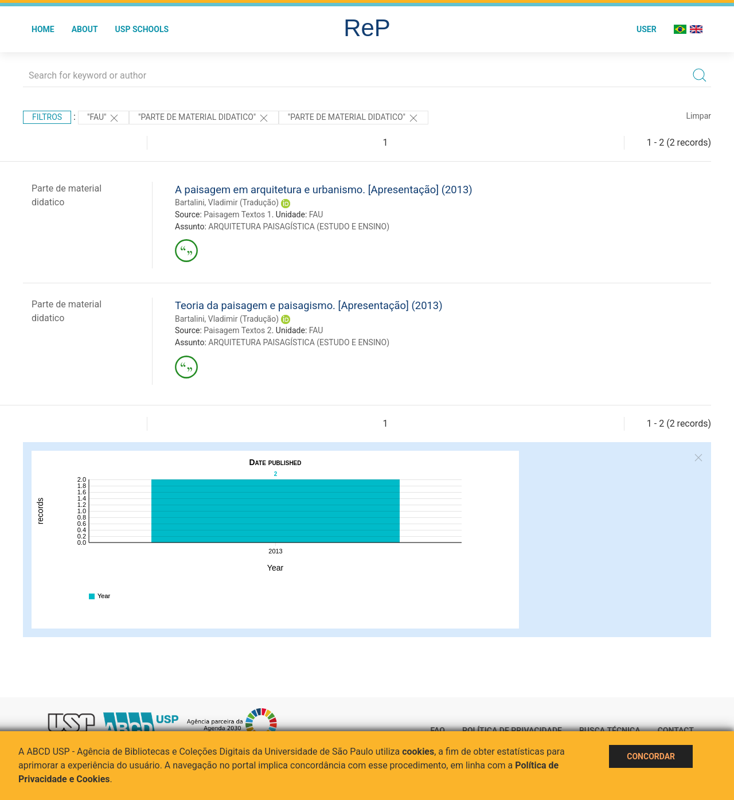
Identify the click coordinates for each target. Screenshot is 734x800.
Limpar (698, 115)
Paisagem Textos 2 (237, 330)
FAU (316, 214)
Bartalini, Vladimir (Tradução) (227, 202)
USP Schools (142, 29)
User (647, 29)
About (85, 29)
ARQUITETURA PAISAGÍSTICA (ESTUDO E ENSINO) (298, 226)
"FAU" (103, 118)
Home (43, 29)
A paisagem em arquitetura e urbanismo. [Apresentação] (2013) (324, 190)
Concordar (651, 756)
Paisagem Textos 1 (237, 214)
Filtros (47, 117)
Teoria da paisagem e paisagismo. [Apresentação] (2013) (309, 305)
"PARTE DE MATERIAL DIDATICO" (204, 118)
